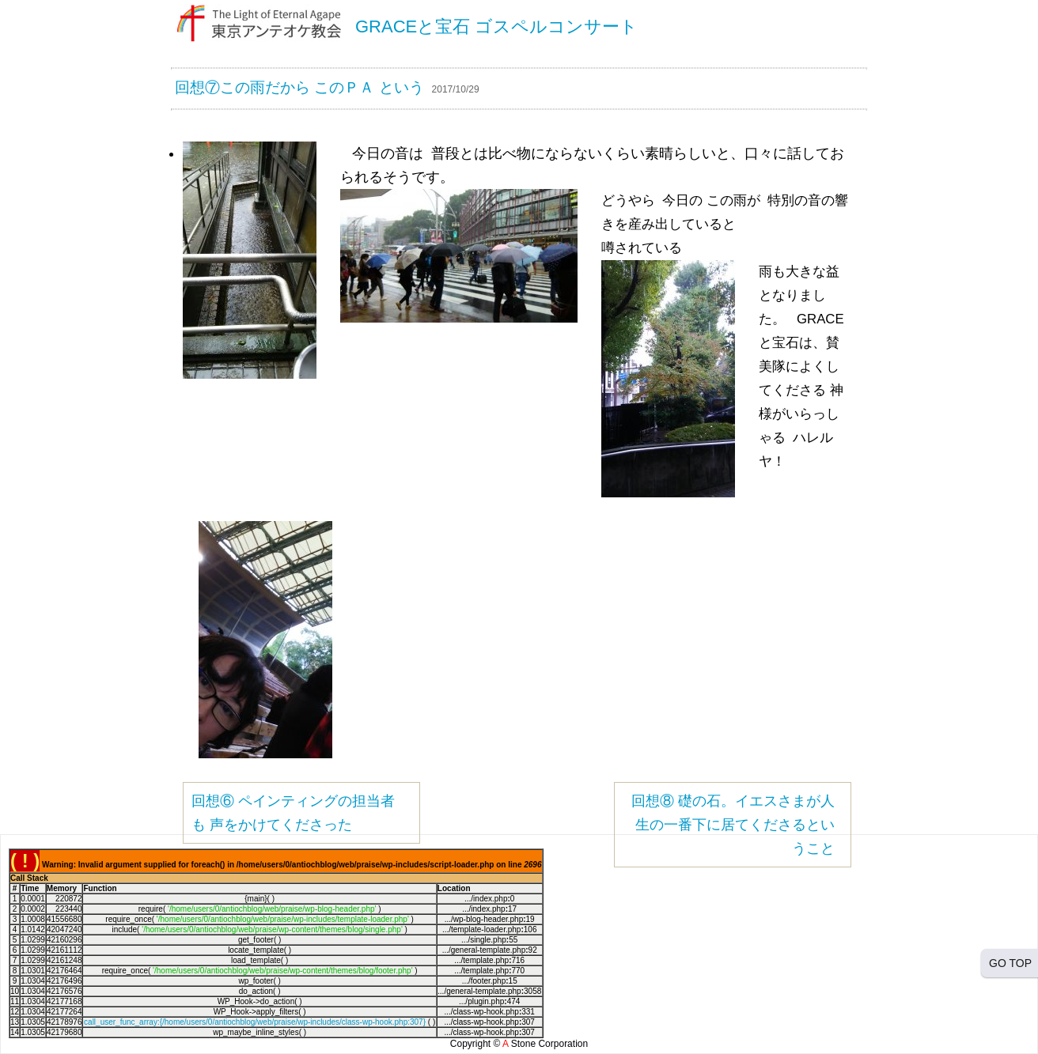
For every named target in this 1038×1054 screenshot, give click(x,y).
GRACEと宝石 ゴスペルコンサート (496, 26)
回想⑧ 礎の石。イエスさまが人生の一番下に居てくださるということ (733, 824)
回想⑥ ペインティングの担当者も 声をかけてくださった (293, 813)
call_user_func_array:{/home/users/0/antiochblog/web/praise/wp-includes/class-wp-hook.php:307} (255, 1022)
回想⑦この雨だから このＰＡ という (299, 87)
